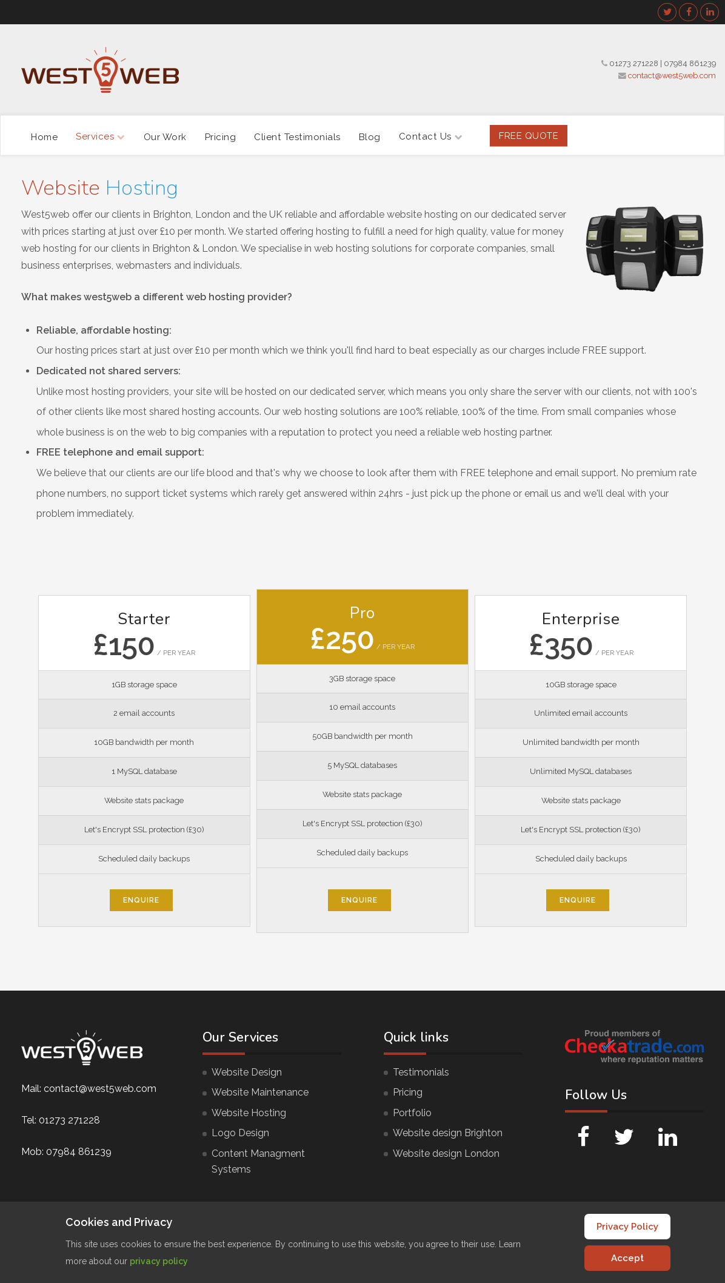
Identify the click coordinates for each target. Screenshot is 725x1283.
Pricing (220, 136)
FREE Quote (528, 135)
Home (44, 136)
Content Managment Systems (258, 1161)
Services (100, 136)
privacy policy (159, 1261)
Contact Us (431, 136)
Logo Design (240, 1133)
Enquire (141, 900)
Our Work (165, 136)
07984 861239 (690, 63)
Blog (370, 136)
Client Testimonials (297, 136)
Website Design (247, 1072)
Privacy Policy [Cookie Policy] (627, 1226)
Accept (627, 1258)
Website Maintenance (260, 1092)
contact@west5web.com (672, 75)
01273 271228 (633, 63)
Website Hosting (249, 1113)
